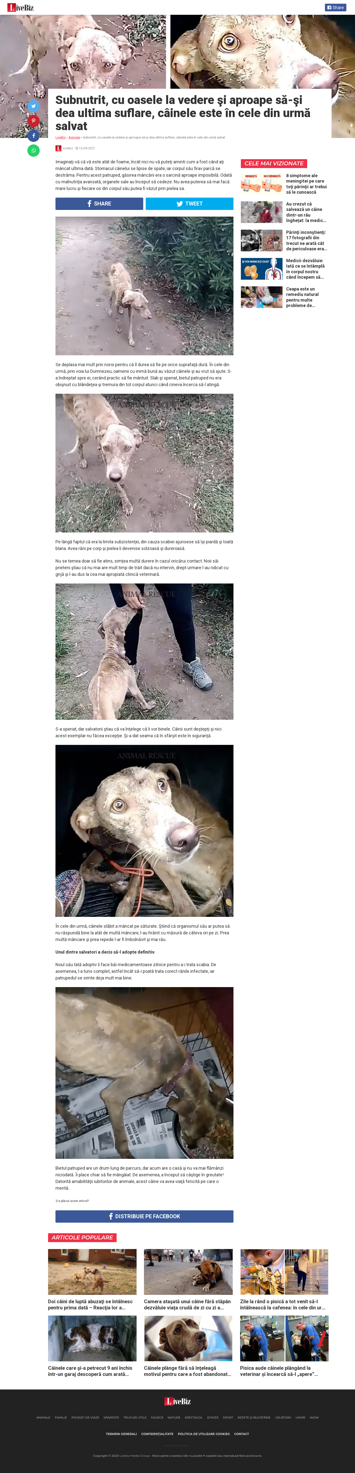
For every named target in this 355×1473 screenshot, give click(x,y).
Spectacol (193, 1417)
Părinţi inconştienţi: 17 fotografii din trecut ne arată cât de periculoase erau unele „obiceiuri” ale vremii (306, 241)
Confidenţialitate (157, 1434)
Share (99, 203)
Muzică (157, 1417)
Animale (43, 1417)
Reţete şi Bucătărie (254, 1417)
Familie (61, 1417)
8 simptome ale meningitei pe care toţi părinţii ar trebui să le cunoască (306, 184)
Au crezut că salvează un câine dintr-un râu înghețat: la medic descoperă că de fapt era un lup (304, 212)
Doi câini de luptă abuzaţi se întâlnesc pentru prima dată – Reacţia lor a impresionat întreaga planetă (90, 1305)
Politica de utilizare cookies (204, 1434)
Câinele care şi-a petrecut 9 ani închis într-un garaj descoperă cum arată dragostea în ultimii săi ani (90, 1371)
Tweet (189, 203)
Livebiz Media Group (135, 1455)
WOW (314, 1417)
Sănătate (111, 1417)
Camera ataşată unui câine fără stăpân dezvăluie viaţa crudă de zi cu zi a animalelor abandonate (187, 1305)
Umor (300, 1417)
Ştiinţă (212, 1417)
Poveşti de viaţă (85, 1417)
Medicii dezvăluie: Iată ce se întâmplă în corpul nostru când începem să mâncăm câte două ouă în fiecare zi (305, 269)
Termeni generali (121, 1434)
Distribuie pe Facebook (144, 1216)
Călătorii (283, 1417)
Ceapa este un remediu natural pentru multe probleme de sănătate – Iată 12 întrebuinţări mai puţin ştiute (304, 297)
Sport (228, 1417)
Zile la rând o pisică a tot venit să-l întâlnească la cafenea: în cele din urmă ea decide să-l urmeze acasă (284, 1305)
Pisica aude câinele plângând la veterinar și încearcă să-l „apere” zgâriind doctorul (277, 1371)
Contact (241, 1434)
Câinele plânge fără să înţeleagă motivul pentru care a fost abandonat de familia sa (186, 1371)
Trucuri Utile (135, 1417)
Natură (174, 1417)
